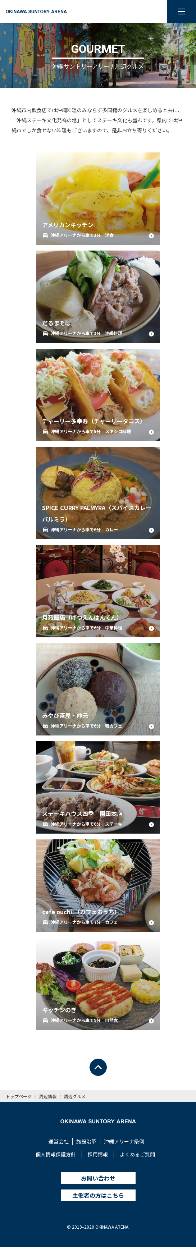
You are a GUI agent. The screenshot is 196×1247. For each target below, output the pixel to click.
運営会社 (59, 1141)
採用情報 (98, 1154)
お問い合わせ (98, 1178)
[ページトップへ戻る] (98, 1067)
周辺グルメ (75, 1096)
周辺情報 (47, 1096)
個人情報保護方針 (56, 1154)
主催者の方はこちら (98, 1195)
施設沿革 (86, 1141)
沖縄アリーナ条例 (124, 1141)
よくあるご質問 (137, 1154)
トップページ (19, 1096)
